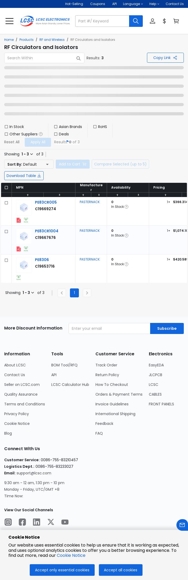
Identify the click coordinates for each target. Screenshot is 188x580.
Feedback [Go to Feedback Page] (104, 423)
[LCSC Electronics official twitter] (51, 523)
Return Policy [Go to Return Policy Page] (107, 374)
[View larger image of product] (24, 207)
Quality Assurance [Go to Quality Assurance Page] (21, 394)
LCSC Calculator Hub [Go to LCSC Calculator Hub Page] (70, 384)
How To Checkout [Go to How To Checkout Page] (111, 384)
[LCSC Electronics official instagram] (8, 523)
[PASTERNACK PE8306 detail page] (42, 259)
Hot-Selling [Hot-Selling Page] (74, 4)
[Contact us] (182, 526)
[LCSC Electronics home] (45, 21)
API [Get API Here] (114, 4)
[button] (133, 4)
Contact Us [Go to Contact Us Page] (14, 374)
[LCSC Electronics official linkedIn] (36, 523)
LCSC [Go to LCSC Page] (153, 384)
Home (9, 39)
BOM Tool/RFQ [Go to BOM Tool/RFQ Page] (64, 365)
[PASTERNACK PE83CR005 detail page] (46, 202)
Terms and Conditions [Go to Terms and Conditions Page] (24, 404)
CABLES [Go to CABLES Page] (155, 394)
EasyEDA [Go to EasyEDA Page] (156, 365)
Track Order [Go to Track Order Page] (106, 365)
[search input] (102, 21)
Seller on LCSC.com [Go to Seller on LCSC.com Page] (22, 384)
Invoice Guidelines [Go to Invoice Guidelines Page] (112, 404)
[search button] (136, 21)
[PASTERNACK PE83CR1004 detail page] (46, 231)
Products (26, 39)
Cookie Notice (71, 555)
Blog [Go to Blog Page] (8, 433)
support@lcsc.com (34, 473)
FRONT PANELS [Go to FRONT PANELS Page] (161, 404)
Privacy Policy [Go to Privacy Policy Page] (16, 413)
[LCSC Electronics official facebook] (22, 523)
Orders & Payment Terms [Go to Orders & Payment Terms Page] (119, 394)
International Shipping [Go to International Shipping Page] (115, 413)
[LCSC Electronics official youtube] (65, 523)
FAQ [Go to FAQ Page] (99, 433)
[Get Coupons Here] (97, 4)
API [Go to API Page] (54, 374)
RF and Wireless (52, 39)
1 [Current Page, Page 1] (74, 292)
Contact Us (175, 4)
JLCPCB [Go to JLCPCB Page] (155, 374)
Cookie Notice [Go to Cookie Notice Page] (17, 423)
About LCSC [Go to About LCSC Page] (15, 365)
